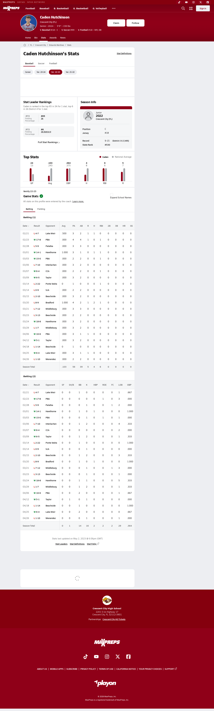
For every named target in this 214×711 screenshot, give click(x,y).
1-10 (37, 359)
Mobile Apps (56, 668)
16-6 (38, 333)
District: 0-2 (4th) (120, 140)
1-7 (37, 327)
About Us (42, 668)
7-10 (37, 264)
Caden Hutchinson (54, 17)
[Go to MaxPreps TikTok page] (85, 657)
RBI (101, 225)
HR (124, 225)
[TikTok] (179, 2)
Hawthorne (51, 252)
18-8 (38, 321)
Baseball (44, 8)
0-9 (37, 289)
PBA (48, 239)
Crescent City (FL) (48, 22)
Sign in (203, 8)
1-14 (37, 346)
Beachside (51, 296)
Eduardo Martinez (56, 45)
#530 (107, 144)
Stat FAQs (93, 543)
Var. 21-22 (70, 72)
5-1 (38, 340)
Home (28, 37)
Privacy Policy (88, 668)
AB (81, 225)
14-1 (38, 252)
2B (109, 225)
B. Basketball (61, 8)
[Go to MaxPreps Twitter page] (117, 657)
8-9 (37, 302)
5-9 (37, 245)
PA (74, 225)
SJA (47, 289)
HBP (95, 384)
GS (131, 225)
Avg (63, 225)
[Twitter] (200, 2)
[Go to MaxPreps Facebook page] (128, 657)
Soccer (41, 63)
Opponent (50, 225)
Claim (116, 23)
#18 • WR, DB (89, 29)
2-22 (37, 283)
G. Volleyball (100, 8)
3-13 (37, 315)
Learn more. (78, 201)
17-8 (38, 239)
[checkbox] (111, 194)
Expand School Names (121, 196)
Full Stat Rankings (49, 142)
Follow (135, 23)
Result (37, 225)
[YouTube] (186, 2)
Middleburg (51, 308)
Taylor (48, 277)
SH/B (71, 384)
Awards (53, 37)
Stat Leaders (61, 543)
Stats (43, 37)
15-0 (38, 258)
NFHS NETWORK (36, 2)
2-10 (37, 296)
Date (26, 225)
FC (112, 384)
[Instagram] (193, 2)
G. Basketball (80, 8)
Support (171, 668)
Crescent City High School (107, 603)
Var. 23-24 (41, 72)
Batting (29, 208)
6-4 (38, 271)
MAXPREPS (9, 2)
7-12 (37, 308)
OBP (129, 384)
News (63, 37)
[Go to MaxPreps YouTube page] (96, 657)
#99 (68, 29)
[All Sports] (114, 8)
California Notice (126, 668)
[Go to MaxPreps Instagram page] (107, 657)
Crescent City (40, 45)
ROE (104, 384)
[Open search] (183, 8)
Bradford (50, 302)
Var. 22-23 (55, 72)
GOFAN (21, 2)
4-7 (37, 233)
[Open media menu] (191, 8)
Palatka (49, 245)
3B (116, 225)
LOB (120, 384)
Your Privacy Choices (150, 669)
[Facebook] (207, 2)
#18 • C (49, 29)
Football (30, 8)
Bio (35, 37)
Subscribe (71, 668)
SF (63, 384)
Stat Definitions (124, 53)
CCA (47, 271)
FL (31, 45)
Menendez (51, 359)
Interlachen (51, 264)
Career (28, 72)
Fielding (41, 208)
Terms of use (106, 668)
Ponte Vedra (51, 283)
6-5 (38, 277)
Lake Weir (50, 233)
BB (80, 384)
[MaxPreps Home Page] (24, 45)
